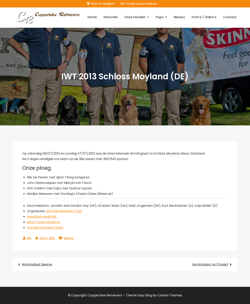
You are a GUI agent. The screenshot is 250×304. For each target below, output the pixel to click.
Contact (230, 17)
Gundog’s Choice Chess (45, 227)
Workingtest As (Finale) (210, 264)
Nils (29, 238)
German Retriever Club (64, 211)
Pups (159, 17)
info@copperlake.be (139, 3)
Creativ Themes (169, 295)
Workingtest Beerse (37, 264)
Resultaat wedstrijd (41, 216)
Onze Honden (135, 17)
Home (92, 17)
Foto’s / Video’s (204, 17)
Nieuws (179, 17)
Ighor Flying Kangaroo (43, 222)
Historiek (111, 17)
